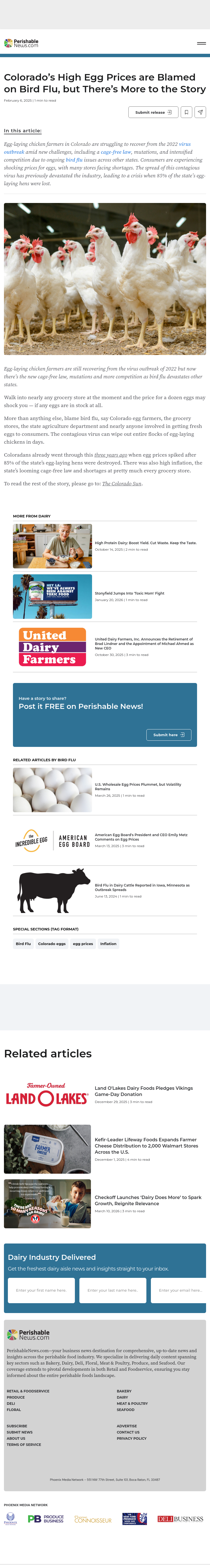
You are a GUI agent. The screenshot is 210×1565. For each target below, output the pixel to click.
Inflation (108, 943)
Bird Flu (23, 943)
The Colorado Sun (121, 483)
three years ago (110, 454)
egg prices (83, 943)
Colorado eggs (52, 943)
